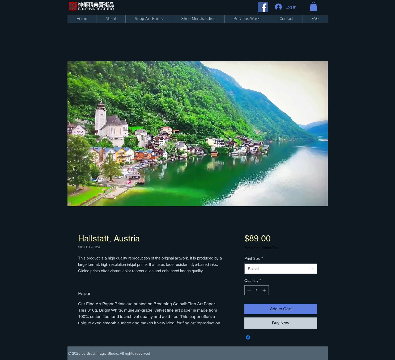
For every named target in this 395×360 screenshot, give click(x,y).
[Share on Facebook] (248, 337)
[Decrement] (248, 290)
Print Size (253, 258)
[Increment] (264, 290)
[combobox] (280, 268)
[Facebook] (263, 7)
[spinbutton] (256, 290)
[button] (313, 6)
